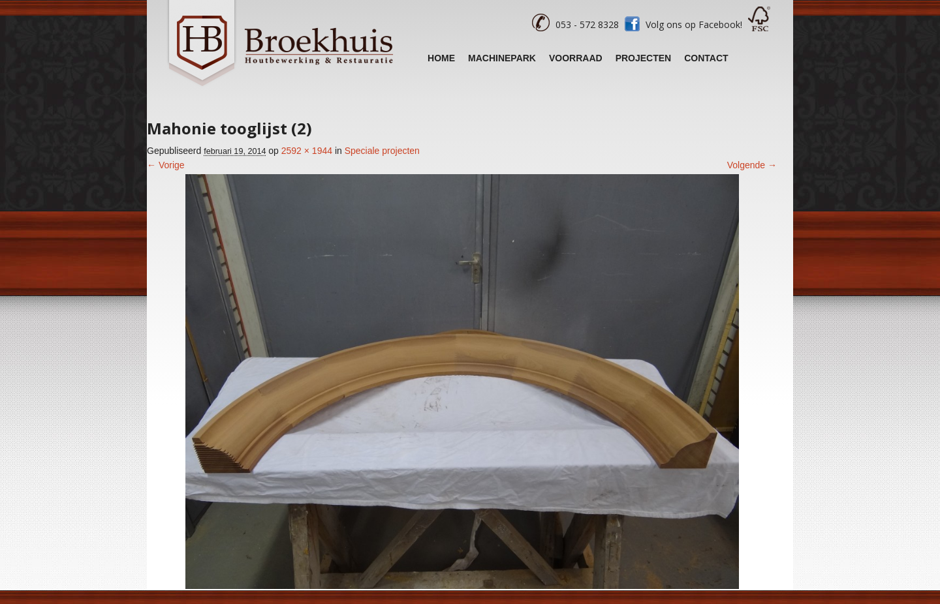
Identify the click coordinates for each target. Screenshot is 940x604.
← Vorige (166, 165)
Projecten (644, 58)
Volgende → (752, 165)
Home (441, 58)
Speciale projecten (382, 150)
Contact (706, 58)
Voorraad (576, 58)
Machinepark (502, 58)
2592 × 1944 (306, 150)
